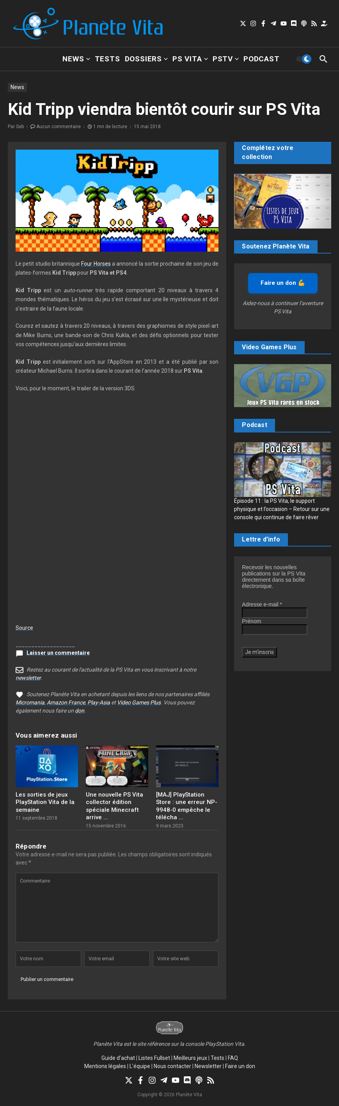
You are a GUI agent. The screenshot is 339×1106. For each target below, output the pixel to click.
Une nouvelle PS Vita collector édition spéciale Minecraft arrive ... (114, 806)
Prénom (251, 621)
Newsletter (208, 1066)
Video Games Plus (139, 702)
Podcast (261, 58)
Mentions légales (105, 1066)
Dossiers (146, 58)
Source (24, 628)
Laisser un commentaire (58, 653)
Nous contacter (172, 1066)
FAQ (233, 1058)
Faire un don (240, 1066)
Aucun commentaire (58, 126)
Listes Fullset (154, 1058)
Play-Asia (98, 702)
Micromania (30, 702)
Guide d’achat (118, 1058)
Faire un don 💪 (283, 282)
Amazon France (66, 702)
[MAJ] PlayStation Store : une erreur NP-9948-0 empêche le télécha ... (186, 806)
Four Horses (95, 264)
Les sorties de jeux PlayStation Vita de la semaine (45, 802)
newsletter (28, 678)
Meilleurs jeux (190, 1058)
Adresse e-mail (262, 604)
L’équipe (140, 1066)
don (79, 711)
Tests (107, 58)
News (76, 58)
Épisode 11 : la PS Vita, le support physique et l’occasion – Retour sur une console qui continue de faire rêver (282, 509)
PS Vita (190, 58)
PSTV (226, 58)
